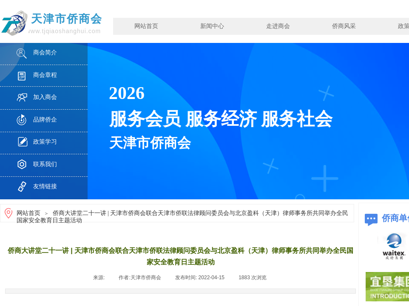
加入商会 (45, 97)
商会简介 (45, 52)
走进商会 (278, 26)
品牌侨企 (45, 119)
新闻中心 (212, 26)
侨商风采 (344, 26)
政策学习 (45, 142)
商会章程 (45, 75)
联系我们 (45, 164)
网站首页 (146, 26)
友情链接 (45, 186)
